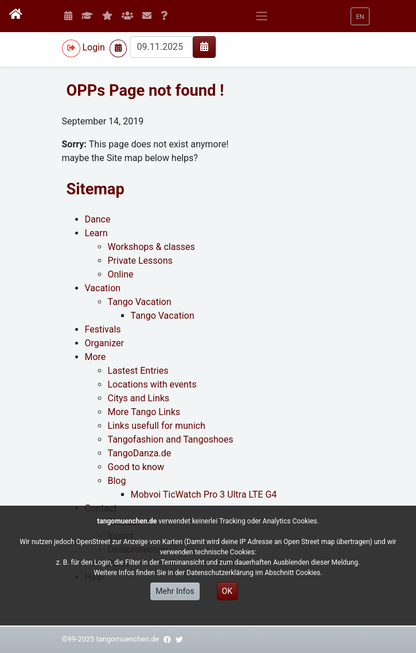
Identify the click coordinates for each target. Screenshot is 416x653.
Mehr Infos (174, 591)
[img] (204, 46)
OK (227, 591)
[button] (360, 16)
